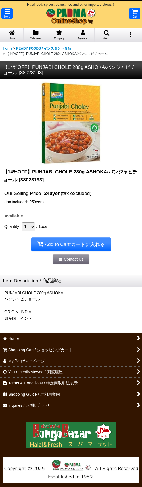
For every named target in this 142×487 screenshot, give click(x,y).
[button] (7, 13)
